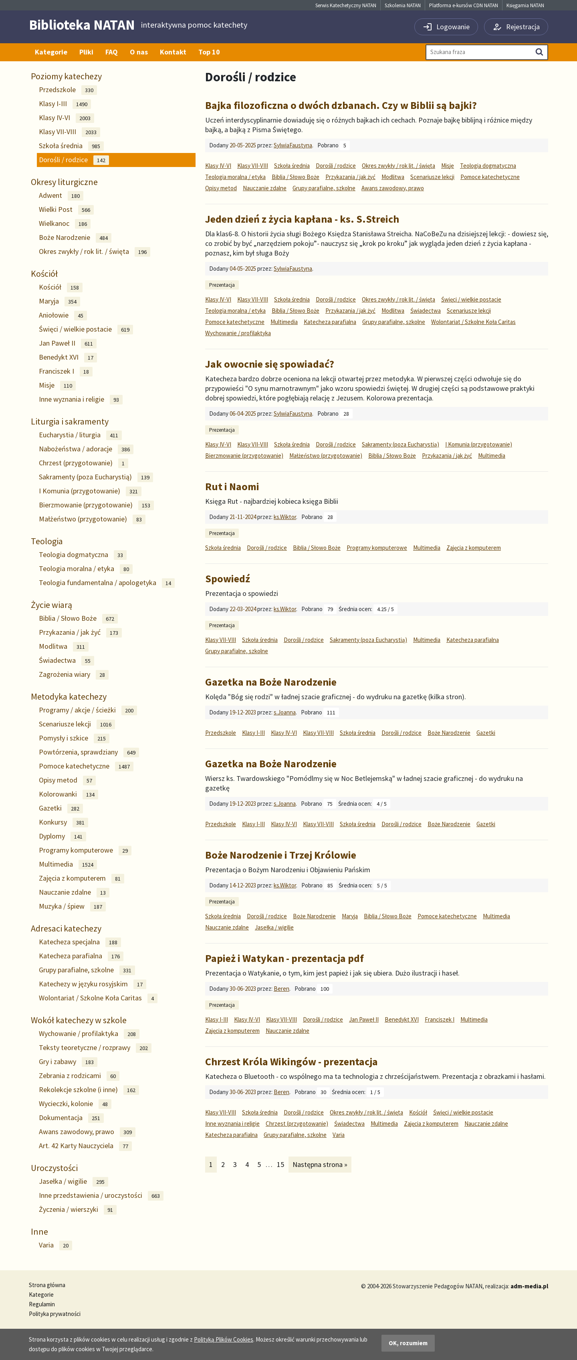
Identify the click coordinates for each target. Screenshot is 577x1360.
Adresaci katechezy (66, 928)
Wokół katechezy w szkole (79, 1020)
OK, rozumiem (408, 1343)
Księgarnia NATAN (525, 5)
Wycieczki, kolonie (75, 1104)
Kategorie (51, 51)
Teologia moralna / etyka (86, 569)
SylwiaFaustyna (293, 145)
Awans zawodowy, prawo (87, 1132)
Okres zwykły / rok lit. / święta (94, 252)
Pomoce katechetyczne (86, 766)
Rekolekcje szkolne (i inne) (89, 1090)
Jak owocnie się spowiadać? (269, 363)
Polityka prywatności (55, 1314)
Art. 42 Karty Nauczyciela (85, 1146)
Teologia (47, 541)
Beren (281, 988)
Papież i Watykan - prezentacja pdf (284, 958)
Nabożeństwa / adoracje (86, 449)
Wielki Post (66, 210)
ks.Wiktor (285, 517)
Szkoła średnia (71, 146)
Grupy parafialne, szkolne (87, 970)
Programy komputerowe (85, 850)
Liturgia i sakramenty (70, 421)
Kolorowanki (68, 794)
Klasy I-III (65, 104)
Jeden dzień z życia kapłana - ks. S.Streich (302, 218)
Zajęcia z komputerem (81, 878)
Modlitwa (64, 647)
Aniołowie (63, 315)
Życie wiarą (51, 604)
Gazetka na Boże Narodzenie (271, 681)
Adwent (61, 196)
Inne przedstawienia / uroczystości (101, 1196)
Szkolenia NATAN (403, 5)
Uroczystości (54, 1167)
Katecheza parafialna (81, 956)
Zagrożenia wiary (74, 675)
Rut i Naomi (232, 486)
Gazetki (61, 808)
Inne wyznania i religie (81, 399)
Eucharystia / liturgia (80, 435)
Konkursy (63, 822)
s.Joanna (285, 712)
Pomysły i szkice (74, 738)
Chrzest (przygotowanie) (83, 463)
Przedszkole (68, 90)
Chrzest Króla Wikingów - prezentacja (291, 1061)
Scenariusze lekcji (77, 724)
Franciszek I (66, 371)
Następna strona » (319, 1164)
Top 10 (209, 51)
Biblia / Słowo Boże (78, 619)
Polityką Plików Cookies (223, 1339)
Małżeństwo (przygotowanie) (92, 519)
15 (282, 1164)
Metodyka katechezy (69, 696)
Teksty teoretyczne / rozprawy (95, 1048)
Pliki (86, 51)
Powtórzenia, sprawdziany (89, 752)
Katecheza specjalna (80, 942)
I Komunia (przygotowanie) (90, 491)
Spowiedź (227, 578)
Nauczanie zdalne (74, 892)
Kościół (44, 273)
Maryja (59, 301)
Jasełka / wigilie (73, 1182)
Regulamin (42, 1304)
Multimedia (68, 864)
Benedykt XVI (68, 357)
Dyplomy (62, 836)
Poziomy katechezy (66, 76)
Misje (57, 385)
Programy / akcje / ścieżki (88, 710)
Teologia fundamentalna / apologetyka (107, 583)
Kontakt (173, 51)
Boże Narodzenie (75, 238)
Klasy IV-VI (66, 118)
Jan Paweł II (68, 343)
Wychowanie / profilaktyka (89, 1034)
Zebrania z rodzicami (79, 1076)
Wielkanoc (65, 224)
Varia (55, 1245)
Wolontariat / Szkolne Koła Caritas (98, 998)
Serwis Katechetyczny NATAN (345, 5)
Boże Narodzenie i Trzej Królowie (280, 854)
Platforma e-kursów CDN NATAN (463, 5)
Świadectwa (66, 661)
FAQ (111, 51)
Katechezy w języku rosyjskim (92, 984)
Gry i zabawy (68, 1062)
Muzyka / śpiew (72, 906)
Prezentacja (222, 285)
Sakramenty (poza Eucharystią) (96, 477)
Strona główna (47, 1285)
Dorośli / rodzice (74, 160)
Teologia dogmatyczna (83, 555)
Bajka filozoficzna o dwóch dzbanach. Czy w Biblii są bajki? (341, 105)
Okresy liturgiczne (64, 181)
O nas (139, 51)
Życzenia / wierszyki (78, 1210)
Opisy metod (67, 780)
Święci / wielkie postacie (86, 329)
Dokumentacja (71, 1118)
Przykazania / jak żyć (80, 633)
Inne (39, 1231)
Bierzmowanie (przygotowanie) (96, 505)
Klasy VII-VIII (69, 132)
